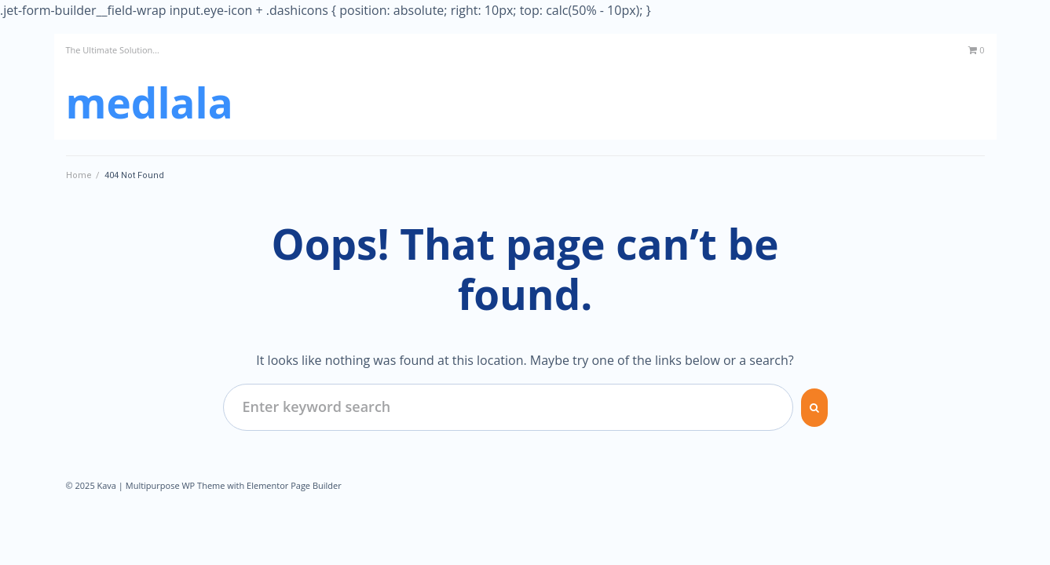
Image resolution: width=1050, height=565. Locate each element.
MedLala (149, 102)
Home (79, 175)
